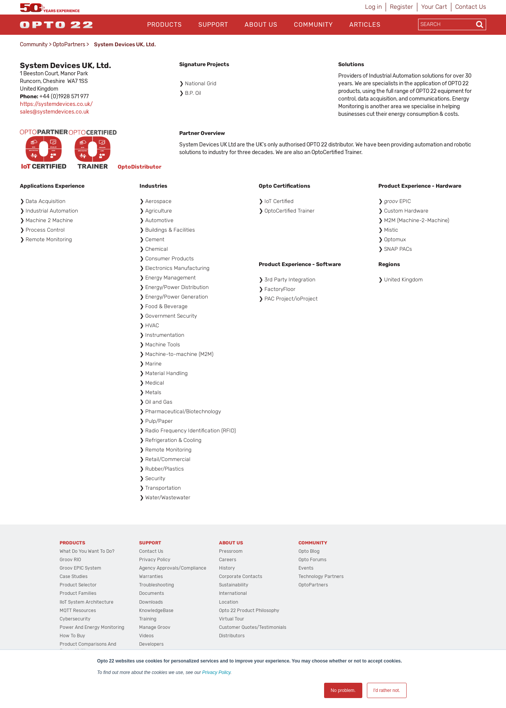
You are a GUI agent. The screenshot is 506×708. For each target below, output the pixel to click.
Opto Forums (312, 559)
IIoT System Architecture (87, 602)
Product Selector (78, 585)
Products (164, 24)
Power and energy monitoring (92, 627)
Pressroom (231, 551)
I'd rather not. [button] (386, 690)
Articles (365, 24)
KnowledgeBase (156, 610)
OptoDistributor (139, 167)
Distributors (232, 635)
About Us (261, 24)
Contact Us (470, 6)
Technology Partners (321, 576)
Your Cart (434, 6)
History (227, 568)
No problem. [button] (343, 690)
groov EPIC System (80, 568)
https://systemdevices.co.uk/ (56, 104)
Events (305, 568)
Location (228, 602)
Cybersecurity (75, 619)
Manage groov (154, 627)
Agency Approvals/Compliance (172, 568)
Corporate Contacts (240, 576)
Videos (146, 635)
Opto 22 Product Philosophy (249, 610)
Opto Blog (308, 551)
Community (313, 24)
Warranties (151, 576)
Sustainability (233, 585)
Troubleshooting (156, 585)
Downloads (151, 602)
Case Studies (74, 576)
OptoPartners (69, 44)
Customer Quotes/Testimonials (252, 627)
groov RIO (70, 559)
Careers (227, 559)
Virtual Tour (231, 619)
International (233, 593)
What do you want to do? (87, 551)
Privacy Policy (216, 672)
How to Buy (72, 635)
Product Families (78, 593)
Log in (373, 6)
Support (213, 24)
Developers (151, 644)
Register (401, 6)
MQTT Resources (78, 610)
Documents (151, 593)
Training (147, 619)
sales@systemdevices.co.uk (54, 112)
